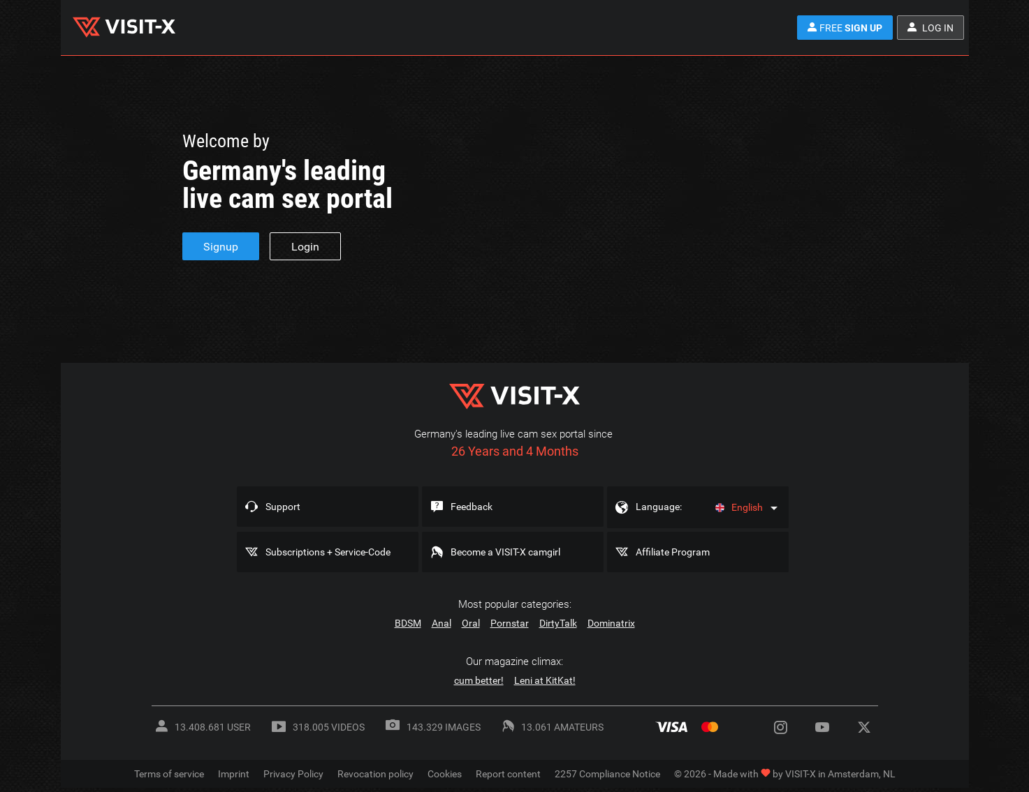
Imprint (233, 773)
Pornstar (509, 623)
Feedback (471, 506)
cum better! (479, 680)
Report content (508, 773)
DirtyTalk (558, 623)
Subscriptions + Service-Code (328, 552)
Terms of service (169, 773)
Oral (471, 623)
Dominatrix (611, 623)
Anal (441, 623)
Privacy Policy (293, 773)
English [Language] (739, 507)
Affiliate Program (673, 552)
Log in (930, 27)
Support (282, 506)
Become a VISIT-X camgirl (505, 552)
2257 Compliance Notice (607, 773)
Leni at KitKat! (545, 680)
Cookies (445, 773)
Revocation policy (375, 773)
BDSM (408, 623)
